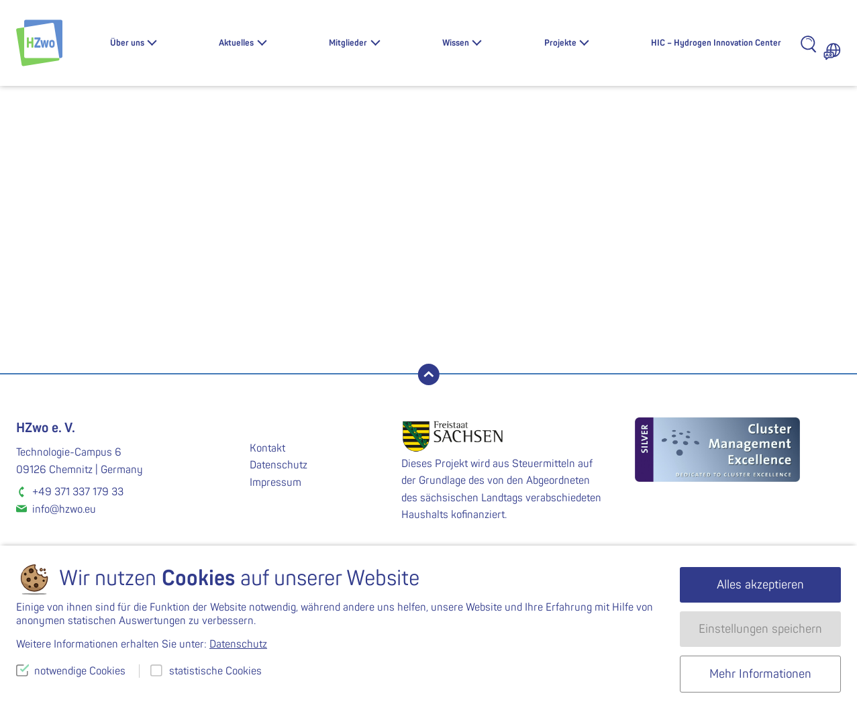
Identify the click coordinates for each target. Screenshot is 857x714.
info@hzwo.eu (64, 509)
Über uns (127, 43)
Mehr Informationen (760, 674)
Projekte (560, 43)
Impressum (275, 482)
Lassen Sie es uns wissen (282, 253)
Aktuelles (236, 43)
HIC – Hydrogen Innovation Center (716, 43)
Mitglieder (348, 43)
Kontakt (267, 448)
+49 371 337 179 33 (77, 492)
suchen (169, 319)
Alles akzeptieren (760, 585)
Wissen (455, 43)
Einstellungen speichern (760, 629)
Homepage (465, 269)
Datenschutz (278, 465)
